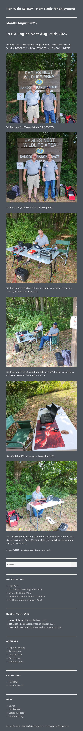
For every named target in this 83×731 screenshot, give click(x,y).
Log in (12, 706)
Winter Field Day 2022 (20, 593)
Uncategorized (27, 550)
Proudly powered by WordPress (57, 726)
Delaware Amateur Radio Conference (27, 596)
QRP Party (14, 586)
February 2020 (16, 661)
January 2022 (15, 654)
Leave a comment (42, 550)
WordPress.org (16, 716)
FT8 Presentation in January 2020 (25, 600)
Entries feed (15, 709)
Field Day (13, 682)
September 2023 (17, 647)
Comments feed (16, 713)
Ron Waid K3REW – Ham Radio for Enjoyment (40, 8)
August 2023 (15, 651)
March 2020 (15, 658)
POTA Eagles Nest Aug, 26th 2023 (36, 34)
